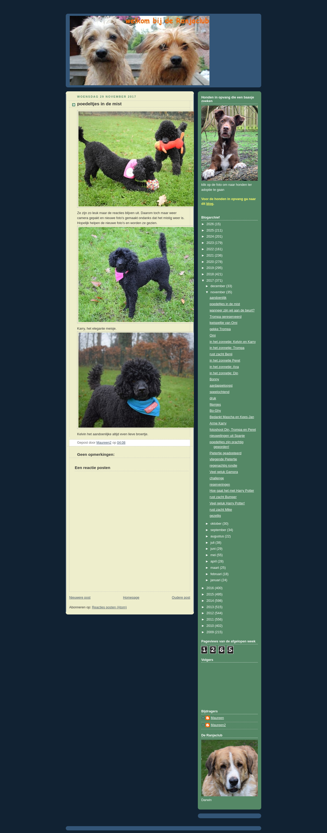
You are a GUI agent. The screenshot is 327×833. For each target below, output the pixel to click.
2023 (211, 243)
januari (216, 580)
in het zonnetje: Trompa (227, 348)
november (218, 292)
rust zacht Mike (221, 510)
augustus (218, 536)
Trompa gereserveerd (226, 317)
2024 (211, 236)
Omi (213, 335)
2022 (211, 249)
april (214, 561)
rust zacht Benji (221, 354)
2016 (211, 588)
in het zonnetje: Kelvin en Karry (233, 342)
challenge (217, 478)
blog (209, 204)
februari (217, 574)
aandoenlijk (218, 298)
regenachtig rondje (223, 465)
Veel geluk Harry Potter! (227, 503)
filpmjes (215, 404)
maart (215, 568)
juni (214, 549)
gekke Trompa (220, 329)
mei (214, 555)
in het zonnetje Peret (225, 360)
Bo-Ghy (215, 411)
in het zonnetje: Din (224, 373)
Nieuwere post (80, 597)
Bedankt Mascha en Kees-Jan (232, 417)
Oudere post (181, 597)
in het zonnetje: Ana (224, 367)
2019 (211, 268)
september (219, 530)
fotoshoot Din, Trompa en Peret (233, 430)
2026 (211, 224)
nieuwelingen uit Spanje (227, 436)
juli (213, 543)
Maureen (217, 718)
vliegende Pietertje (223, 459)
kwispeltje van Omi (223, 323)
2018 (211, 274)
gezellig (215, 516)
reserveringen (220, 484)
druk (213, 398)
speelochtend (220, 392)
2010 (211, 626)
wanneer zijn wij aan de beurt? (232, 310)
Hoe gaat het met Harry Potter (232, 491)
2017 (211, 280)
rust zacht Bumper (223, 497)
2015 (211, 594)
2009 (211, 632)
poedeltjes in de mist (225, 304)
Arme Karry (218, 423)
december (218, 286)
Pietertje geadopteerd (226, 453)
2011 (211, 619)
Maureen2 (218, 725)
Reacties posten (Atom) (109, 607)
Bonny (214, 379)
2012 (211, 613)
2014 (211, 601)
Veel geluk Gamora (224, 472)
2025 (211, 230)
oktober (217, 524)
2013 (211, 607)
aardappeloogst (221, 385)
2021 (211, 255)
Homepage (131, 597)
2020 (211, 262)
